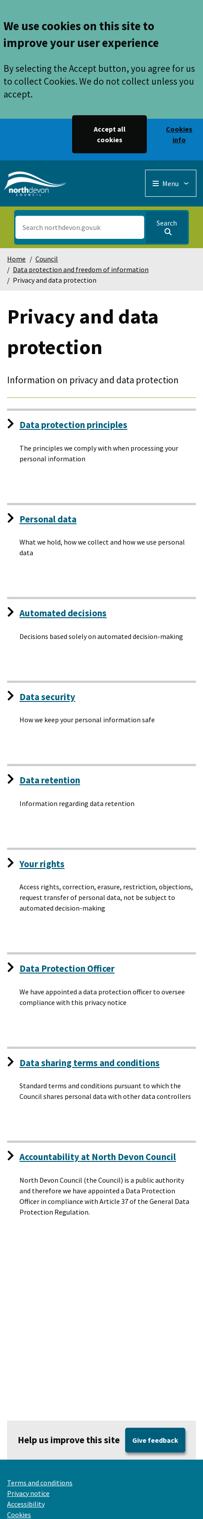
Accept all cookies (110, 134)
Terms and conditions (40, 1482)
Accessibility (26, 1504)
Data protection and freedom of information (81, 269)
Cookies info (179, 134)
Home (16, 258)
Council (46, 258)
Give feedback (155, 1440)
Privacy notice (28, 1493)
